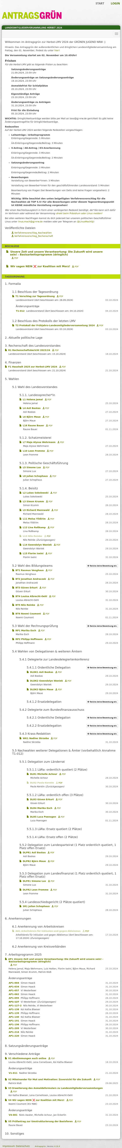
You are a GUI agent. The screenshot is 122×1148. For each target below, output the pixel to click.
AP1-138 (14, 1009)
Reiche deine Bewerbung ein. (102, 565)
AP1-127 (14, 1002)
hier (57, 50)
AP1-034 (14, 986)
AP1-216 (14, 1032)
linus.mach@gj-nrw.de (30, 221)
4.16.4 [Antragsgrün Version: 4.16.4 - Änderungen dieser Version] (57, 1146)
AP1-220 (14, 1036)
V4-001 (13, 1115)
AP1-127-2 (15, 1005)
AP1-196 (14, 1024)
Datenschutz (23, 1146)
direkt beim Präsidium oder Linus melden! (79, 213)
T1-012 (20, 311)
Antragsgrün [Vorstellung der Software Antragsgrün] (40, 1146)
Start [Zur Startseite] (100, 3)
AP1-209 (14, 1028)
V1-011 (13, 1073)
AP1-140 (14, 1017)
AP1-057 (14, 990)
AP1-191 (14, 1020)
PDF (15, 258)
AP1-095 (14, 998)
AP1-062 (14, 994)
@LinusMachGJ (85, 221)
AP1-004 (14, 983)
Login (115, 3)
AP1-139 (14, 1013)
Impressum (9, 1146)
